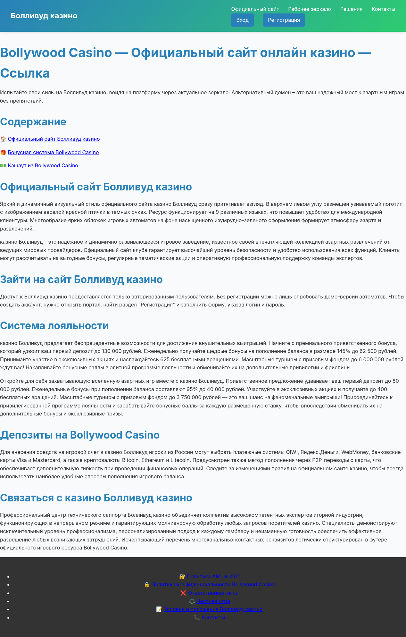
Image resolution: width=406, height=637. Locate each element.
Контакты (383, 9)
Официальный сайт (255, 9)
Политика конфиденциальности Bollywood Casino (213, 584)
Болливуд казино (44, 15)
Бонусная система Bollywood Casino (53, 152)
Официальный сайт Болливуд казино (54, 139)
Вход (242, 20)
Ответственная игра (213, 593)
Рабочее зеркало (309, 9)
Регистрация (284, 20)
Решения (351, 9)
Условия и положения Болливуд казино (213, 609)
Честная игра (213, 601)
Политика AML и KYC (213, 576)
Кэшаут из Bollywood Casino (43, 165)
